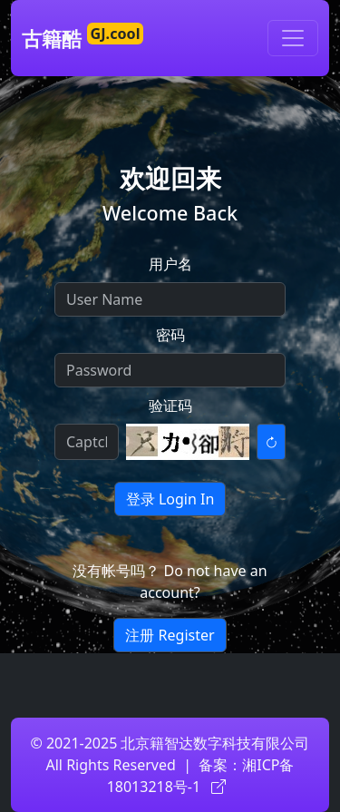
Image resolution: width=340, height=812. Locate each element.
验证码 (170, 406)
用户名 (170, 264)
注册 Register (169, 635)
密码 (170, 335)
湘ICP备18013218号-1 (201, 776)
